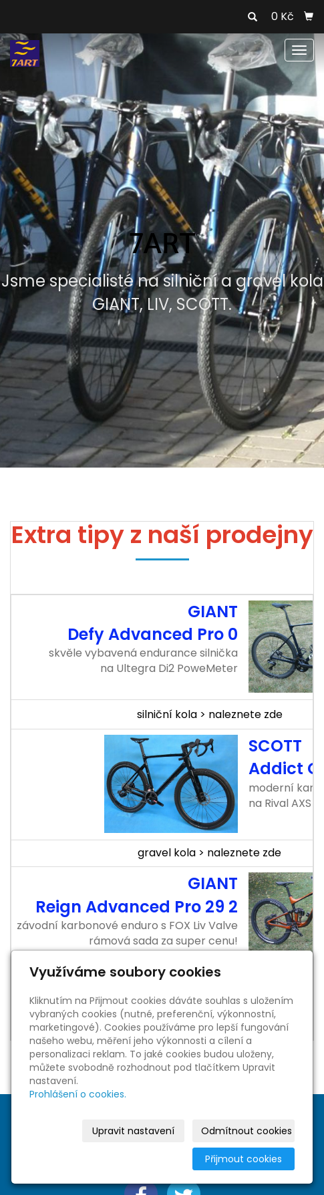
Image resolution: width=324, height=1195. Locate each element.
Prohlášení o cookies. (77, 1094)
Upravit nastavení (133, 1131)
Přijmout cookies (243, 1159)
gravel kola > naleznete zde (209, 852)
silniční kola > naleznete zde (210, 714)
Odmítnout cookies (246, 1131)
